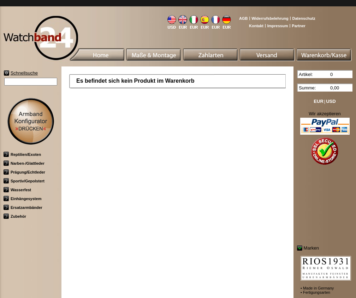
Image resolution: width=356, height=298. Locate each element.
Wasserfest (17, 190)
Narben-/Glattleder (24, 163)
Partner (298, 26)
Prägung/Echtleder (24, 172)
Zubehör (15, 216)
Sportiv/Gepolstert (24, 181)
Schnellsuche (24, 73)
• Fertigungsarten (315, 292)
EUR (318, 101)
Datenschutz (303, 18)
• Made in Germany (317, 288)
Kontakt (256, 26)
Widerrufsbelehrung (269, 18)
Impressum (277, 26)
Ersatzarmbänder (23, 207)
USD (331, 101)
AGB (243, 18)
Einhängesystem (22, 199)
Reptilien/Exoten (22, 154)
